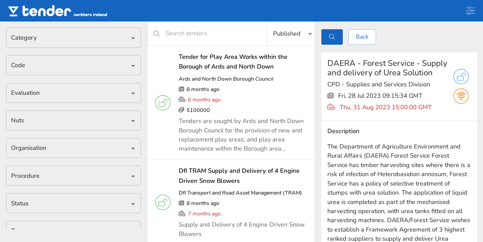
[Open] (133, 38)
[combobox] (68, 37)
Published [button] (287, 34)
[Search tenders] (211, 33)
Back (362, 37)
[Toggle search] (332, 36)
